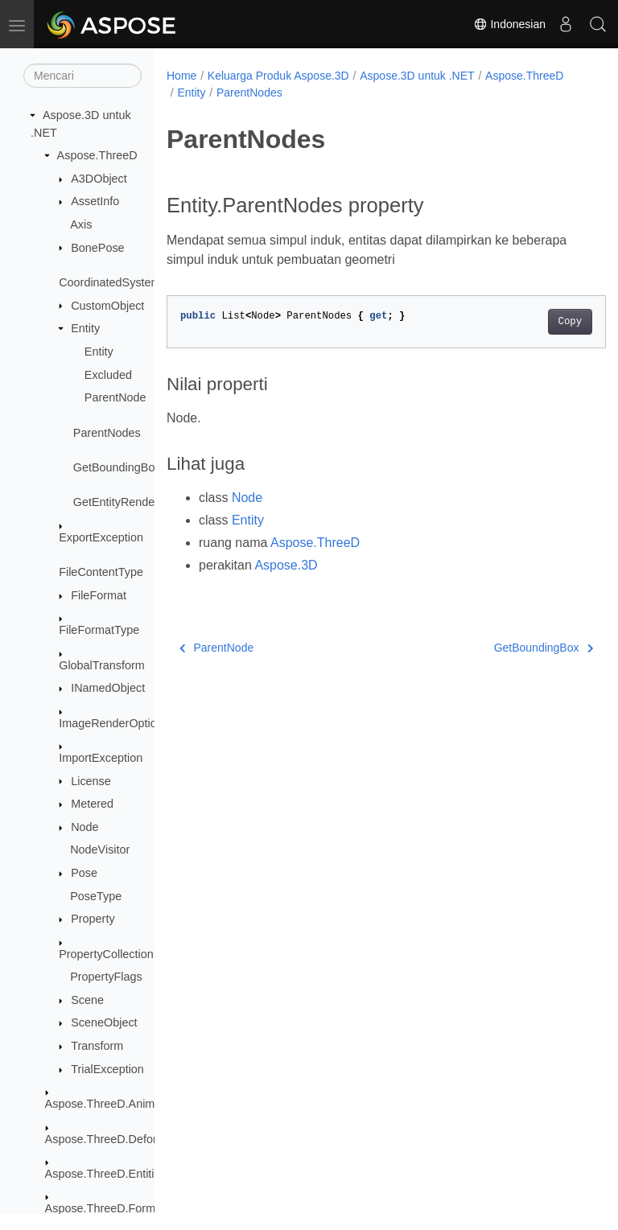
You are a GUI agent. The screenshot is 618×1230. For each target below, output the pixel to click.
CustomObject (107, 305)
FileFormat (98, 595)
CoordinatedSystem (109, 282)
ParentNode (115, 397)
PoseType (96, 896)
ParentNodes (107, 432)
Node (84, 827)
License (91, 781)
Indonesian (509, 24)
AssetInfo (95, 201)
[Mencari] (82, 76)
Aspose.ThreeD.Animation (112, 1103)
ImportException (100, 757)
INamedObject (108, 687)
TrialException (107, 1069)
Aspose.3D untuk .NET (417, 75)
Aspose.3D (285, 565)
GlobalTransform (102, 665)
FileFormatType (99, 629)
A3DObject (99, 178)
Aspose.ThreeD (97, 155)
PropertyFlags (106, 976)
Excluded (108, 374)
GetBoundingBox (117, 467)
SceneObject (104, 1022)
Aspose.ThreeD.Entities (106, 1173)
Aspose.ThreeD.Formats (108, 1208)
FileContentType (101, 572)
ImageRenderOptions (114, 723)
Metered (92, 803)
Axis (81, 224)
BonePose (97, 247)
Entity (85, 328)
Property (92, 918)
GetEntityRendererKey (131, 502)
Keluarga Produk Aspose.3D (278, 75)
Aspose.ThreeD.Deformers (114, 1139)
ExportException (101, 537)
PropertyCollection (106, 954)
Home (181, 75)
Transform (97, 1045)
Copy (538, 321)
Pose (84, 872)
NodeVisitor (100, 849)
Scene (87, 999)
